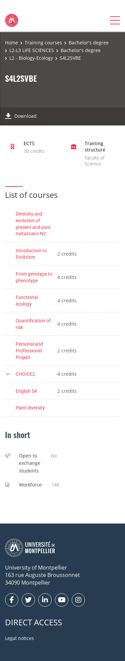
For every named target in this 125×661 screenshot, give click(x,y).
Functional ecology (27, 300)
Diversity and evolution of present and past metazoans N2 (33, 224)
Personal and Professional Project (29, 350)
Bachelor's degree (89, 42)
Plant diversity (30, 407)
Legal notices (19, 638)
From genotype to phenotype (34, 277)
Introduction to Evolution (31, 253)
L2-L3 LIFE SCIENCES (31, 50)
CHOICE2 (25, 374)
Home (11, 42)
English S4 (26, 391)
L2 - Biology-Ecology (31, 58)
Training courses (43, 42)
